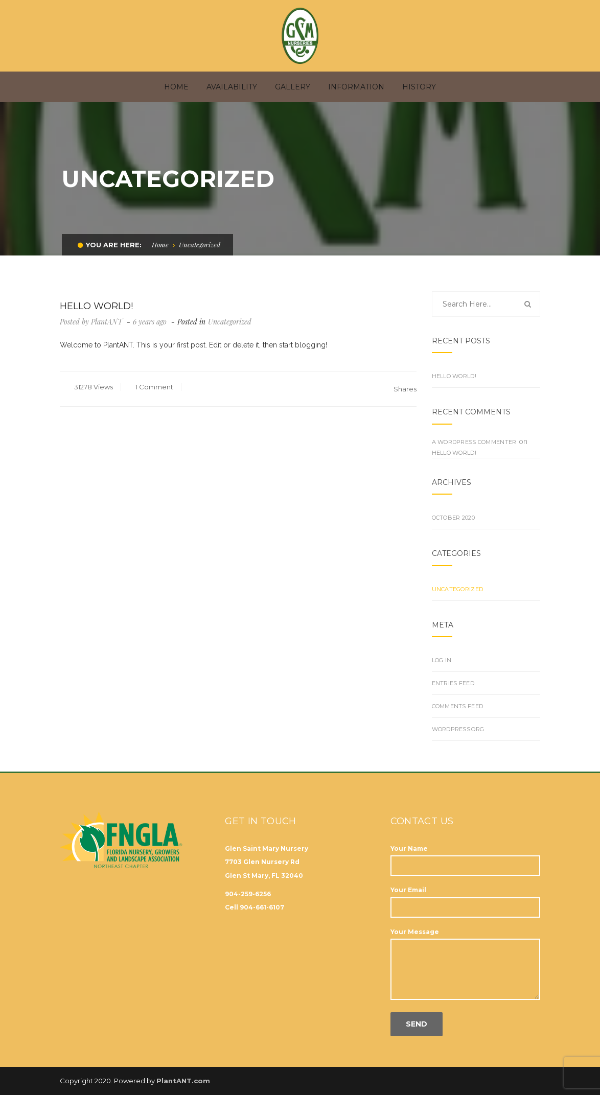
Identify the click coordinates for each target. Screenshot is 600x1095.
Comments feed (457, 701)
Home (160, 239)
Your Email (465, 893)
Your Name (465, 852)
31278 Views (93, 382)
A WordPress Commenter (474, 436)
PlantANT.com (183, 1075)
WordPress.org (458, 724)
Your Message (465, 959)
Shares (405, 384)
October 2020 (453, 512)
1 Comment (153, 382)
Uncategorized (229, 316)
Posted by (91, 316)
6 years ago (151, 316)
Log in (442, 655)
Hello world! (454, 371)
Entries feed (453, 678)
